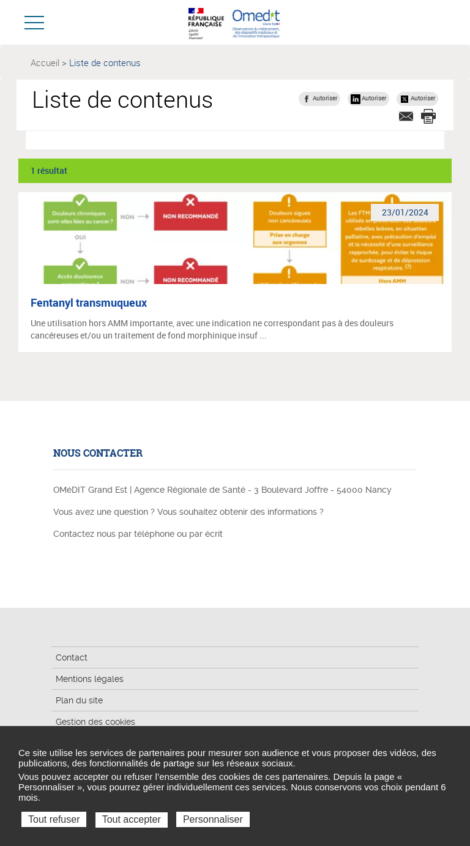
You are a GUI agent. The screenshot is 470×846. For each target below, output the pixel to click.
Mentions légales (90, 679)
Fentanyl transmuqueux (89, 302)
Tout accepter (131, 819)
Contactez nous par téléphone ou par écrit (138, 534)
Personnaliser (213, 819)
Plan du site (79, 700)
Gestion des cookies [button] (95, 722)
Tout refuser (54, 819)
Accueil (45, 62)
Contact (72, 657)
